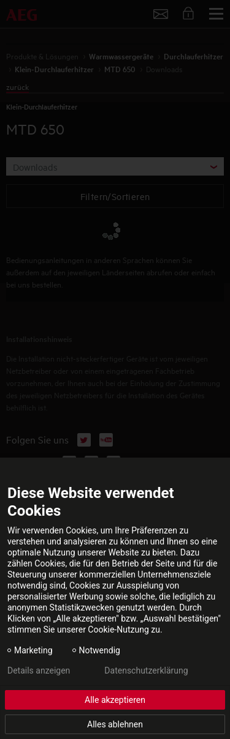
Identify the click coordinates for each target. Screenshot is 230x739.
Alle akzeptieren (115, 700)
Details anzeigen (38, 670)
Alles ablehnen (115, 724)
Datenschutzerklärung (146, 670)
